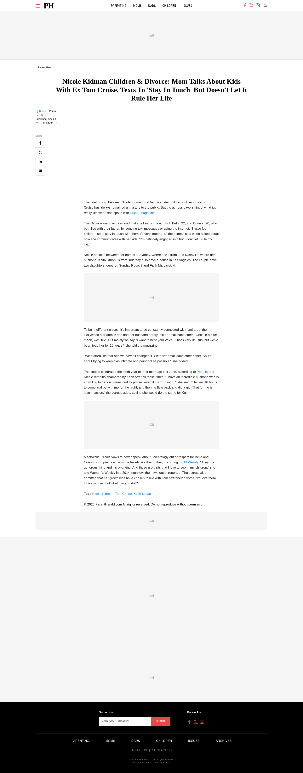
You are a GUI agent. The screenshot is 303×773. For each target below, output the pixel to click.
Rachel (43, 111)
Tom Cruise (123, 494)
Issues (187, 6)
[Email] (40, 171)
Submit (160, 721)
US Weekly (190, 462)
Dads (152, 6)
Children (169, 6)
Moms (137, 6)
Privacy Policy (164, 762)
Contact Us (162, 750)
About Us (139, 750)
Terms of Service (140, 762)
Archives (224, 740)
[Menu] (38, 6)
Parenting (118, 6)
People (202, 372)
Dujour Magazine (142, 213)
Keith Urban (142, 494)
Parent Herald (45, 67)
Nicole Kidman (102, 494)
